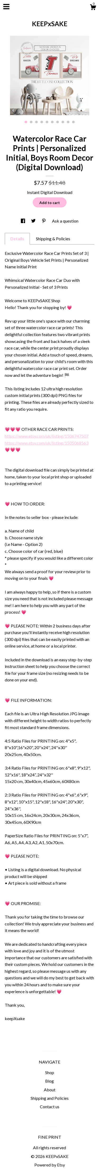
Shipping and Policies (50, 1098)
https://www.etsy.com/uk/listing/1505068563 (46, 442)
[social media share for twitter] (33, 220)
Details (17, 238)
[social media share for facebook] (23, 220)
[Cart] (93, 8)
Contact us (49, 1106)
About (49, 1089)
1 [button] (26, 122)
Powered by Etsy (49, 1164)
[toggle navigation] (6, 6)
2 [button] (31, 122)
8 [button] (63, 122)
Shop (49, 1072)
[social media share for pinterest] (44, 220)
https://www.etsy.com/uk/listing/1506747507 (46, 435)
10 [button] (73, 122)
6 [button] (52, 122)
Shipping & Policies (53, 238)
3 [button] (36, 122)
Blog (49, 1080)
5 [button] (47, 122)
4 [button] (41, 122)
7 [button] (57, 122)
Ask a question (65, 220)
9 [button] (68, 122)
